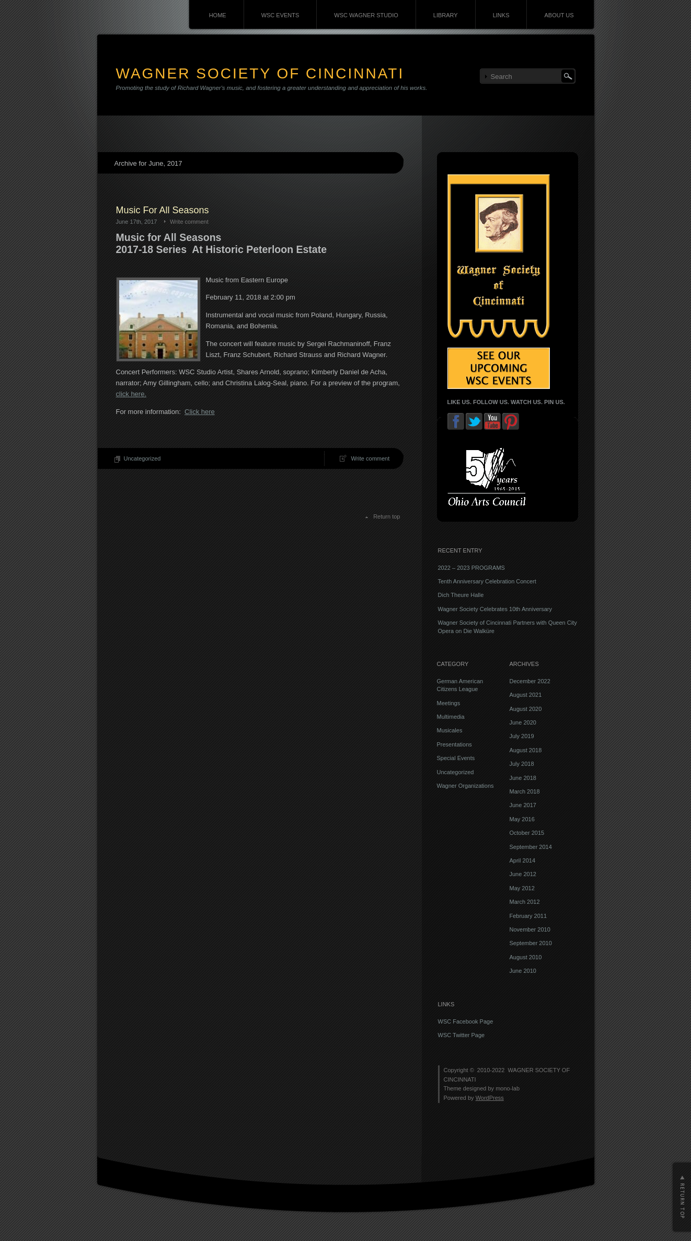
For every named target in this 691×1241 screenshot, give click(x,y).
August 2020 (526, 709)
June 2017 (523, 805)
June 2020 (523, 722)
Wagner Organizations (465, 786)
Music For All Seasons (162, 210)
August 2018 (526, 750)
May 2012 (522, 888)
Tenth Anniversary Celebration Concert (487, 581)
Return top (386, 516)
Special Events (456, 758)
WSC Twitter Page (461, 1035)
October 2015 (527, 833)
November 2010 (530, 929)
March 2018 (525, 791)
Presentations (454, 744)
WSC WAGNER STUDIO (366, 15)
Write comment (189, 222)
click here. (131, 394)
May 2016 (522, 819)
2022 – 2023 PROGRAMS (471, 568)
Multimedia (451, 717)
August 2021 (526, 695)
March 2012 (525, 902)
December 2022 (530, 681)
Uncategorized (142, 458)
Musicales (450, 730)
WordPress (490, 1098)
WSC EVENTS (280, 15)
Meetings (448, 703)
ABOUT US (558, 15)
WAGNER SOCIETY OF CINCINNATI (260, 73)
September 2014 (531, 847)
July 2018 (522, 764)
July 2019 (522, 736)
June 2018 (523, 778)
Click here (200, 412)
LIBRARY (445, 15)
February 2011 (528, 916)
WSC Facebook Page (465, 1021)
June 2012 (523, 874)
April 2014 (523, 860)
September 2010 (531, 943)
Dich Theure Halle (461, 595)
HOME (217, 15)
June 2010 (523, 971)
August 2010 (526, 957)
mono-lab (508, 1088)
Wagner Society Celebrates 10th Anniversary (495, 609)
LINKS (501, 15)
